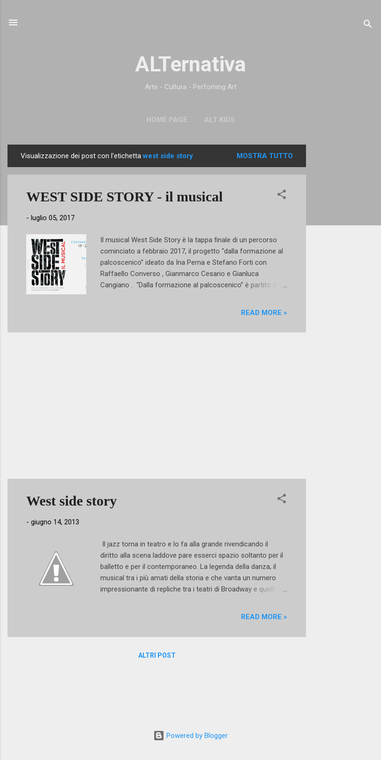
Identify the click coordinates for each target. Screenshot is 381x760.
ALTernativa (190, 64)
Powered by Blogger (190, 735)
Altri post (157, 655)
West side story (71, 500)
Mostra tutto (265, 156)
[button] (281, 196)
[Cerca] (368, 25)
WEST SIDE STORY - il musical (124, 196)
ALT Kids (219, 119)
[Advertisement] (344, 285)
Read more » (264, 312)
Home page (166, 119)
